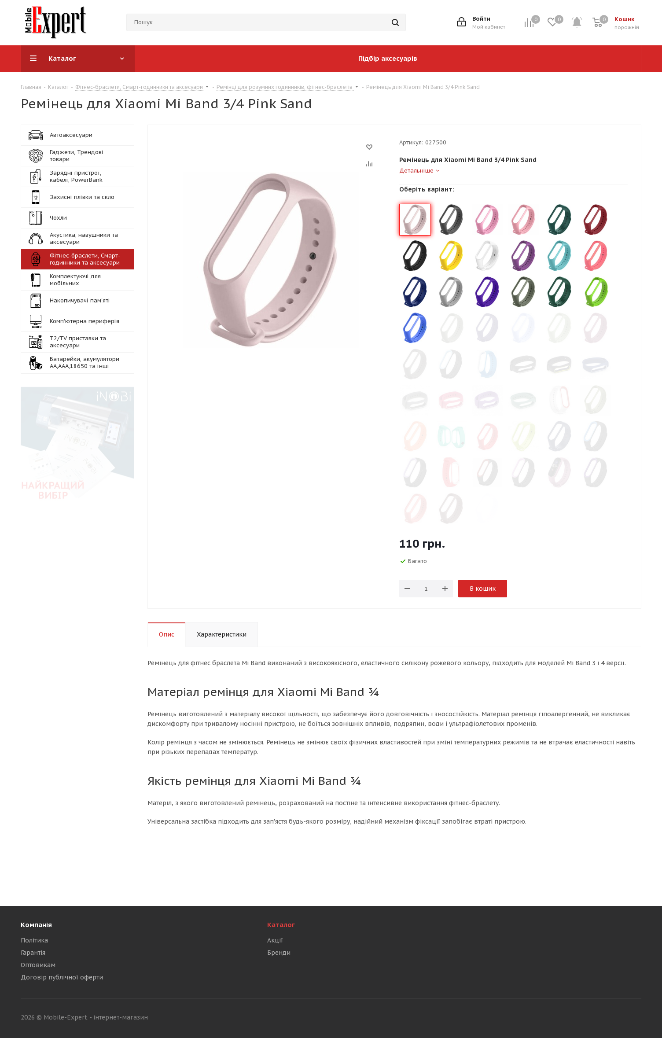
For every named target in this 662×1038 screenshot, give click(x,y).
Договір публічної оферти (62, 977)
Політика (34, 940)
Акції (275, 940)
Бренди (279, 953)
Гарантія (33, 953)
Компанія (36, 924)
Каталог (281, 924)
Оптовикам (38, 965)
